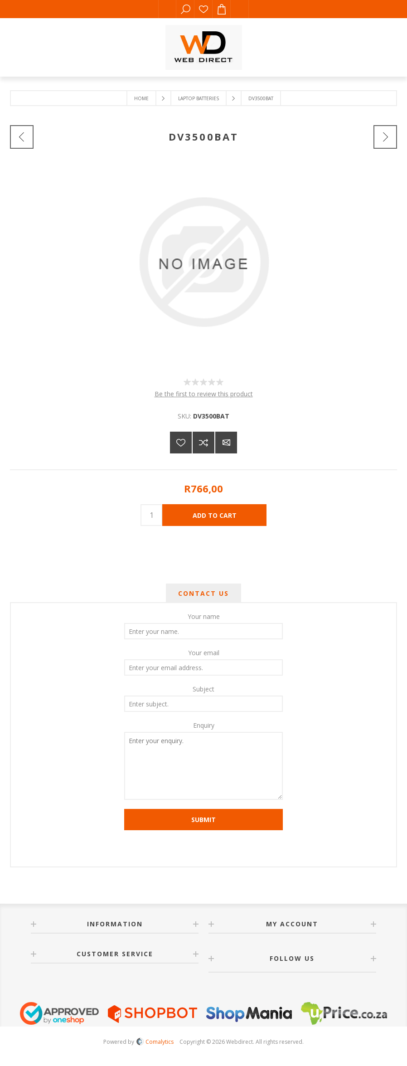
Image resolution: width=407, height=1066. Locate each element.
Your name (204, 616)
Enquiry (203, 725)
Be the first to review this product (204, 393)
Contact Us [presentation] (203, 593)
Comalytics (155, 1042)
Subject (203, 689)
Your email (203, 652)
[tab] (203, 593)
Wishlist (203, 9)
